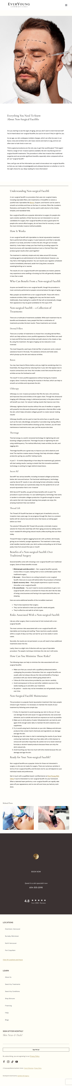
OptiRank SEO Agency (23, 1076)
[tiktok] (12, 1062)
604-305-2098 (36, 887)
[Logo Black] (19, 3)
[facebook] (4, 1062)
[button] (4, 818)
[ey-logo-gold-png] (36, 854)
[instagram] (8, 1062)
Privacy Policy (34, 1056)
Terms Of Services (28, 1068)
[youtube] (16, 1062)
